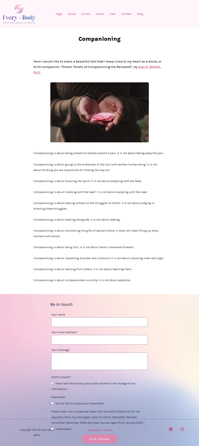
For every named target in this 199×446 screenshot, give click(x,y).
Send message (99, 439)
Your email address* (64, 332)
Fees (113, 13)
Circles (85, 13)
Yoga (59, 13)
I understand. (61, 429)
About (100, 13)
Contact (126, 13)
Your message (60, 350)
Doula (72, 13)
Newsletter (58, 397)
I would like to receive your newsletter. (77, 403)
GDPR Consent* (61, 377)
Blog (140, 13)
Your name (58, 314)
